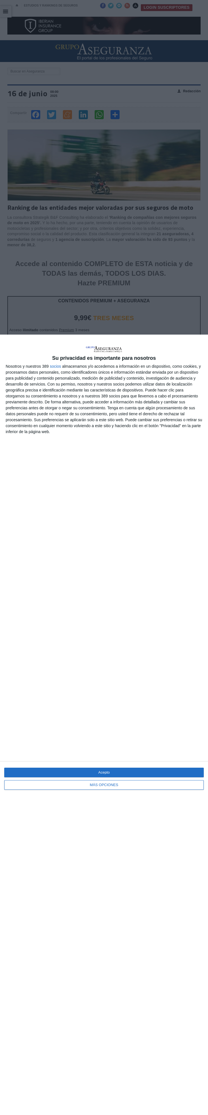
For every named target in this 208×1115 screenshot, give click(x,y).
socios (55, 366)
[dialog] (104, 725)
